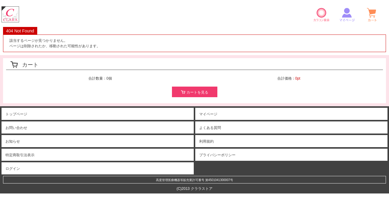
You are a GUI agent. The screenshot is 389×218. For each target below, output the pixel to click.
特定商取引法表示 (20, 155)
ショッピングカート (372, 14)
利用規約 (206, 141)
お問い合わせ (16, 128)
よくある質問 (210, 128)
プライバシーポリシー (217, 155)
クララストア (10, 14)
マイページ (347, 14)
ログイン (12, 169)
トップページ (16, 114)
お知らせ (12, 141)
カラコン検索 (321, 14)
